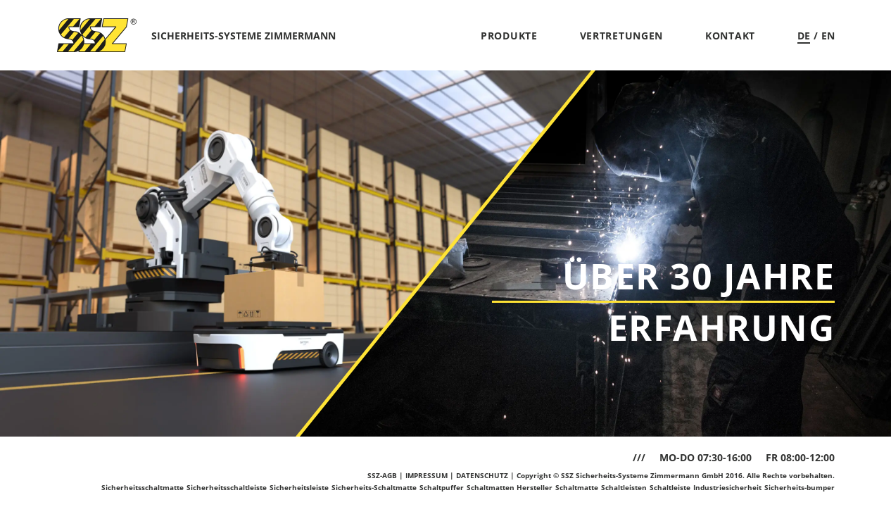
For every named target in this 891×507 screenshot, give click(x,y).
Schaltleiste (670, 487)
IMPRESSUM (426, 475)
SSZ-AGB (382, 475)
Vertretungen (621, 35)
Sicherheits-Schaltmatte (374, 487)
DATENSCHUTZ (482, 475)
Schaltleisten (624, 487)
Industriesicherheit (727, 487)
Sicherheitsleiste (299, 487)
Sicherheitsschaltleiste (227, 487)
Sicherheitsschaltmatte (142, 487)
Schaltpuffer (441, 487)
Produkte (509, 35)
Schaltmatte (576, 487)
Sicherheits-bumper (799, 487)
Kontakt (730, 35)
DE (803, 35)
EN (828, 35)
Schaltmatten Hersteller (509, 487)
